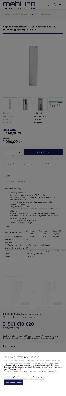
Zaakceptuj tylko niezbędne (15, 377)
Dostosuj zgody (36, 377)
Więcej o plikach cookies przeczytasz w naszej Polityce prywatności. (31, 371)
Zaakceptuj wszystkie (13, 382)
